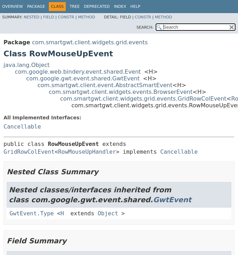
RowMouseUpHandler (87, 151)
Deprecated (97, 6)
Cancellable (22, 126)
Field (48, 17)
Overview (12, 6)
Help (135, 6)
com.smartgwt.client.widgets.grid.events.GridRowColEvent (143, 98)
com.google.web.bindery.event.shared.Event (78, 71)
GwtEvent (172, 200)
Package (36, 6)
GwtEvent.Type (32, 213)
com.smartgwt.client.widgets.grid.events (89, 42)
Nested (31, 17)
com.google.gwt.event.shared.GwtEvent (83, 78)
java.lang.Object (27, 65)
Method (86, 17)
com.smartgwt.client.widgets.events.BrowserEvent (121, 92)
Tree (75, 6)
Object (108, 213)
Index (120, 6)
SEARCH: (145, 27)
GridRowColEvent (29, 151)
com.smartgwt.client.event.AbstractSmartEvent (105, 85)
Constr (66, 17)
